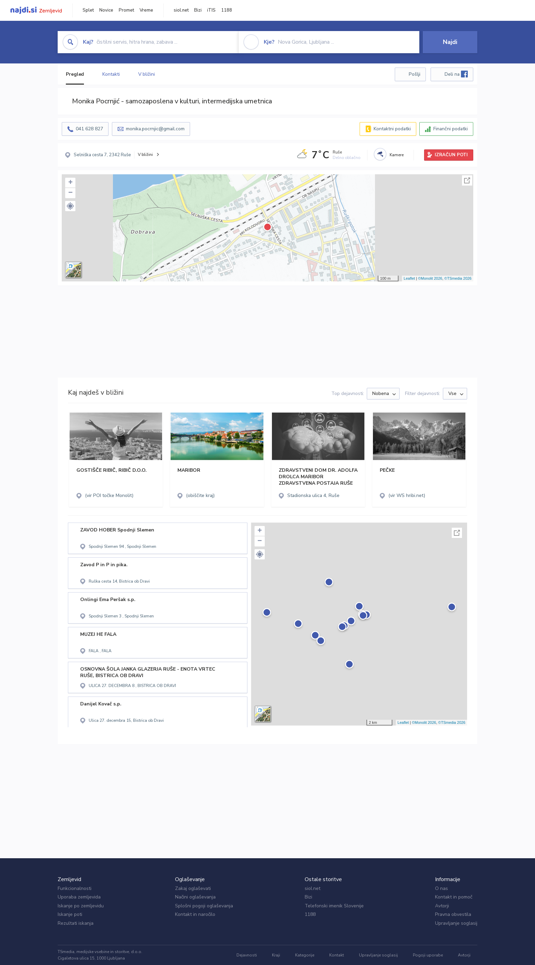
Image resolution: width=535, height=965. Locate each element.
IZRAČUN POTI (451, 155)
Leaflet (409, 278)
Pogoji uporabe (428, 955)
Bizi (198, 10)
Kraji (276, 955)
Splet (88, 10)
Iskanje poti (70, 914)
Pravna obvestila (453, 914)
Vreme (146, 10)
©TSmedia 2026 (458, 278)
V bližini (146, 74)
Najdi (450, 42)
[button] (70, 206)
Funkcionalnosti (74, 888)
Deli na (456, 74)
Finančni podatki (450, 129)
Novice (106, 10)
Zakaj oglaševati (193, 888)
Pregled (75, 74)
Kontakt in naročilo (195, 914)
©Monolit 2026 (430, 278)
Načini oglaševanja (195, 897)
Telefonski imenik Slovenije (334, 906)
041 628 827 (89, 129)
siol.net (181, 10)
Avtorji (442, 906)
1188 (226, 10)
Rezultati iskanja (75, 923)
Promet (126, 10)
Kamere (397, 155)
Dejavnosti (246, 955)
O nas (441, 888)
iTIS (211, 10)
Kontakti (110, 74)
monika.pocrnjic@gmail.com (155, 129)
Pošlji (414, 74)
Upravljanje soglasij (456, 923)
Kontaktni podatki (392, 129)
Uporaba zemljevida (79, 897)
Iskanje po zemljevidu (81, 906)
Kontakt (336, 955)
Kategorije (304, 955)
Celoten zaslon (467, 180)
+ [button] (70, 183)
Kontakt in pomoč (453, 897)
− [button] (70, 193)
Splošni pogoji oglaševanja (204, 906)
